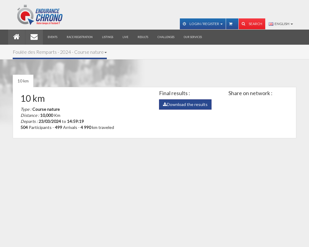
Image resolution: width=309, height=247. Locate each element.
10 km (23, 80)
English (281, 23)
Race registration (80, 37)
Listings (107, 37)
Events (52, 37)
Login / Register (203, 23)
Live (125, 37)
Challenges (166, 37)
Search (252, 23)
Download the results (185, 104)
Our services (193, 37)
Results (143, 37)
